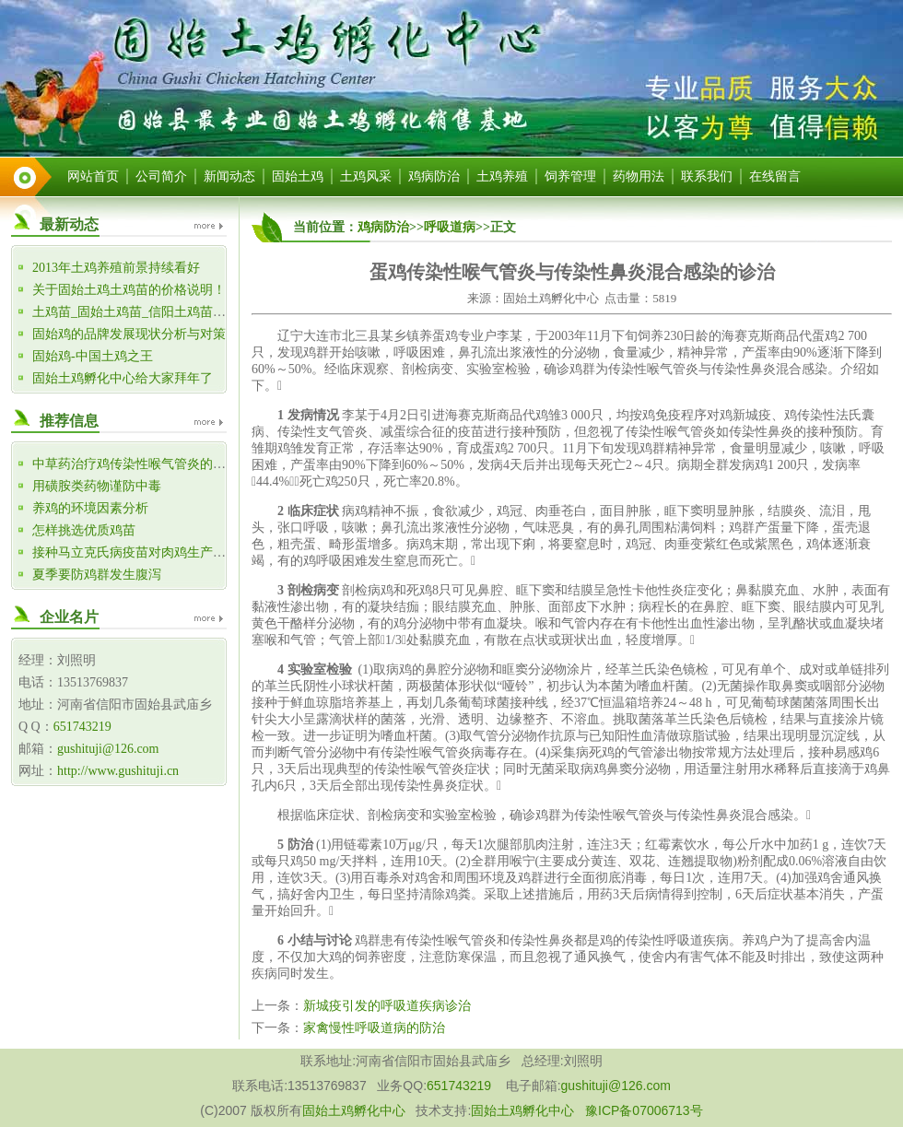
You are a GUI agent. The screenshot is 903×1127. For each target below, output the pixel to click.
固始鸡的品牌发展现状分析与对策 (129, 334)
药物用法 (638, 176)
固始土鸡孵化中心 (353, 1110)
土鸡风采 (366, 176)
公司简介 (161, 176)
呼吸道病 (449, 227)
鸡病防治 (434, 176)
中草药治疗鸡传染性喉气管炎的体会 (135, 464)
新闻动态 (229, 176)
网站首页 (93, 176)
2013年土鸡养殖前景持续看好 (116, 268)
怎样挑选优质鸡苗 (83, 530)
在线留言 (775, 176)
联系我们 (707, 176)
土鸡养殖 (502, 176)
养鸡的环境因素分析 (90, 508)
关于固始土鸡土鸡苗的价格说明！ (129, 290)
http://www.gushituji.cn (118, 771)
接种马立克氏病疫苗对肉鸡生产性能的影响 (154, 552)
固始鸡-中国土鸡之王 (92, 356)
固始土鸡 (297, 176)
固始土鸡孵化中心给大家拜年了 (122, 378)
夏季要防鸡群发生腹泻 (96, 574)
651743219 (82, 727)
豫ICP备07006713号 (644, 1110)
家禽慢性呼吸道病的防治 (374, 1028)
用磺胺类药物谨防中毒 (96, 486)
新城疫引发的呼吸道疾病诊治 (387, 1006)
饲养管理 (570, 176)
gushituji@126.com (108, 749)
